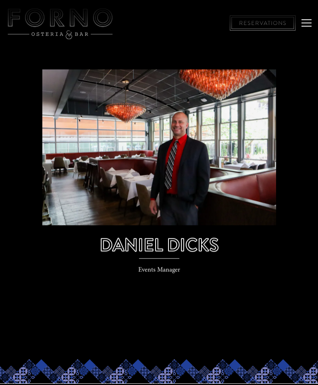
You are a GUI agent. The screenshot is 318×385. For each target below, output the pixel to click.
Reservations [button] (263, 23)
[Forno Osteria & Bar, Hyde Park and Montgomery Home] (60, 22)
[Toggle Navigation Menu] (306, 23)
